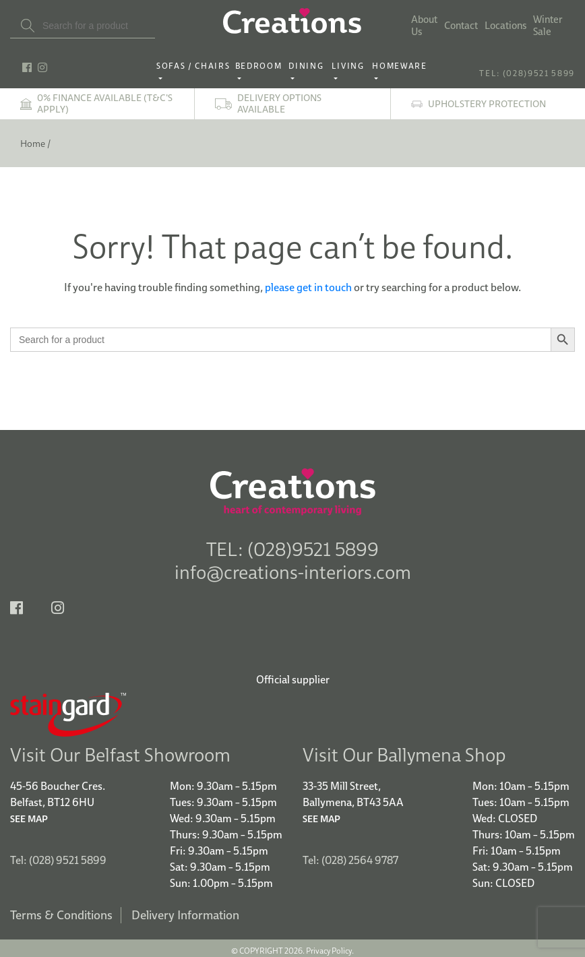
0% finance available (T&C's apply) (105, 103)
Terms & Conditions (61, 910)
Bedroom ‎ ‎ (261, 65)
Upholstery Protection (487, 104)
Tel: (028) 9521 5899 (58, 855)
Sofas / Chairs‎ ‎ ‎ (194, 65)
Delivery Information (185, 910)
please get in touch (308, 287)
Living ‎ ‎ (350, 65)
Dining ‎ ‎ (308, 65)
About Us (424, 25)
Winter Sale (548, 25)
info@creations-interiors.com (293, 572)
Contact (461, 26)
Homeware (399, 65)
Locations (505, 26)
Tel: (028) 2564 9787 (350, 855)
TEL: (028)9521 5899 (527, 73)
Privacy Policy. (330, 946)
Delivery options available (279, 103)
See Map (29, 814)
